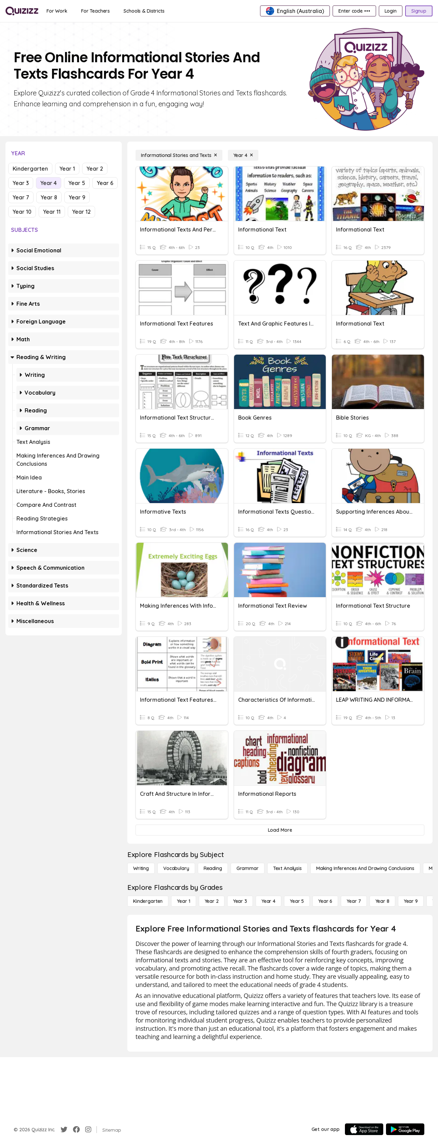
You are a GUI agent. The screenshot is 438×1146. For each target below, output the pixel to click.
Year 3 (21, 183)
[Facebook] (76, 1129)
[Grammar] (248, 868)
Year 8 (49, 197)
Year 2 (95, 168)
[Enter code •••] (354, 10)
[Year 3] (240, 901)
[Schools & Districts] (144, 10)
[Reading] (213, 868)
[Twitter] (64, 1129)
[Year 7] (353, 901)
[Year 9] (411, 901)
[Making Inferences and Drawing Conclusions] (365, 868)
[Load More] (280, 830)
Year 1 (67, 168)
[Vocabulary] (176, 868)
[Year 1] (183, 901)
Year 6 (105, 183)
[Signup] (419, 10)
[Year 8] (382, 901)
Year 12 (81, 211)
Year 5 (76, 183)
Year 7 (21, 197)
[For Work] (57, 10)
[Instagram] (88, 1129)
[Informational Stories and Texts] (179, 155)
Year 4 (48, 183)
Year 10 (22, 211)
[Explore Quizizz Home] (21, 10)
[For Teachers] (95, 10)
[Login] (390, 10)
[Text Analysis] (287, 868)
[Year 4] (243, 155)
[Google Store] (405, 1129)
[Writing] (141, 868)
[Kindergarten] (147, 901)
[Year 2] (211, 901)
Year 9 (77, 197)
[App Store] (364, 1129)
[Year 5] (297, 901)
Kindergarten (30, 168)
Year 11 (52, 211)
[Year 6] (325, 901)
